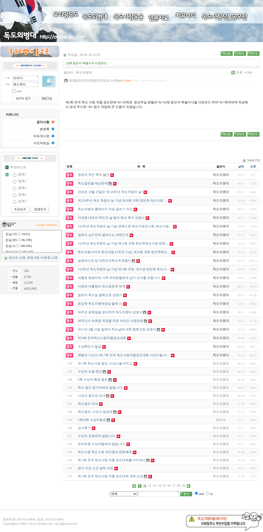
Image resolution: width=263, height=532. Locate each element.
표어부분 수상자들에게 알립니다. (101, 444)
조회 (253, 166)
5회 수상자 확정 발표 (93, 379)
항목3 (22, 188)
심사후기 (84, 428)
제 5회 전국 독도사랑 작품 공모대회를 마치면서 (111, 460)
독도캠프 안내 (88, 404)
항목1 (22, 174)
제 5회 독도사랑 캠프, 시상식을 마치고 (105, 363)
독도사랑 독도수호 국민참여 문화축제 (105, 452)
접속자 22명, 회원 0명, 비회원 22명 (33, 258)
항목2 (22, 181)
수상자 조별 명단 (90, 371)
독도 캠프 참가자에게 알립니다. (100, 387)
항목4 (22, 194)
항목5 (22, 201)
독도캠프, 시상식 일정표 (95, 412)
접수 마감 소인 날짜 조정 (95, 468)
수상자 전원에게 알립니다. (97, 436)
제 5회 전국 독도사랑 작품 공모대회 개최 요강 (110, 476)
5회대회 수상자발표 (92, 420)
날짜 (241, 166)
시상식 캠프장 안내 (91, 396)
